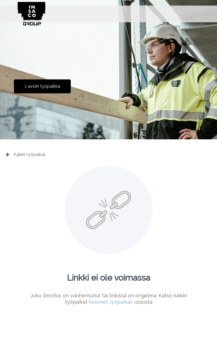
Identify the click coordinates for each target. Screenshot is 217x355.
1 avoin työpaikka (42, 86)
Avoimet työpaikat (110, 302)
